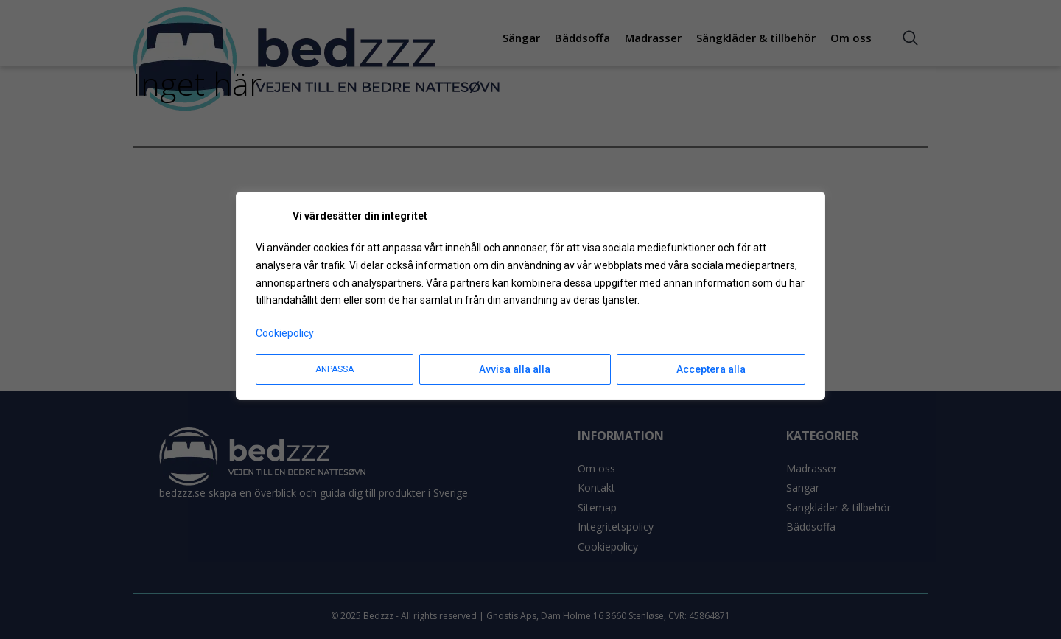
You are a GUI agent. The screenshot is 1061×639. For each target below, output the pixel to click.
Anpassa (334, 369)
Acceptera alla (711, 369)
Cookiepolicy (285, 333)
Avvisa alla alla (514, 369)
